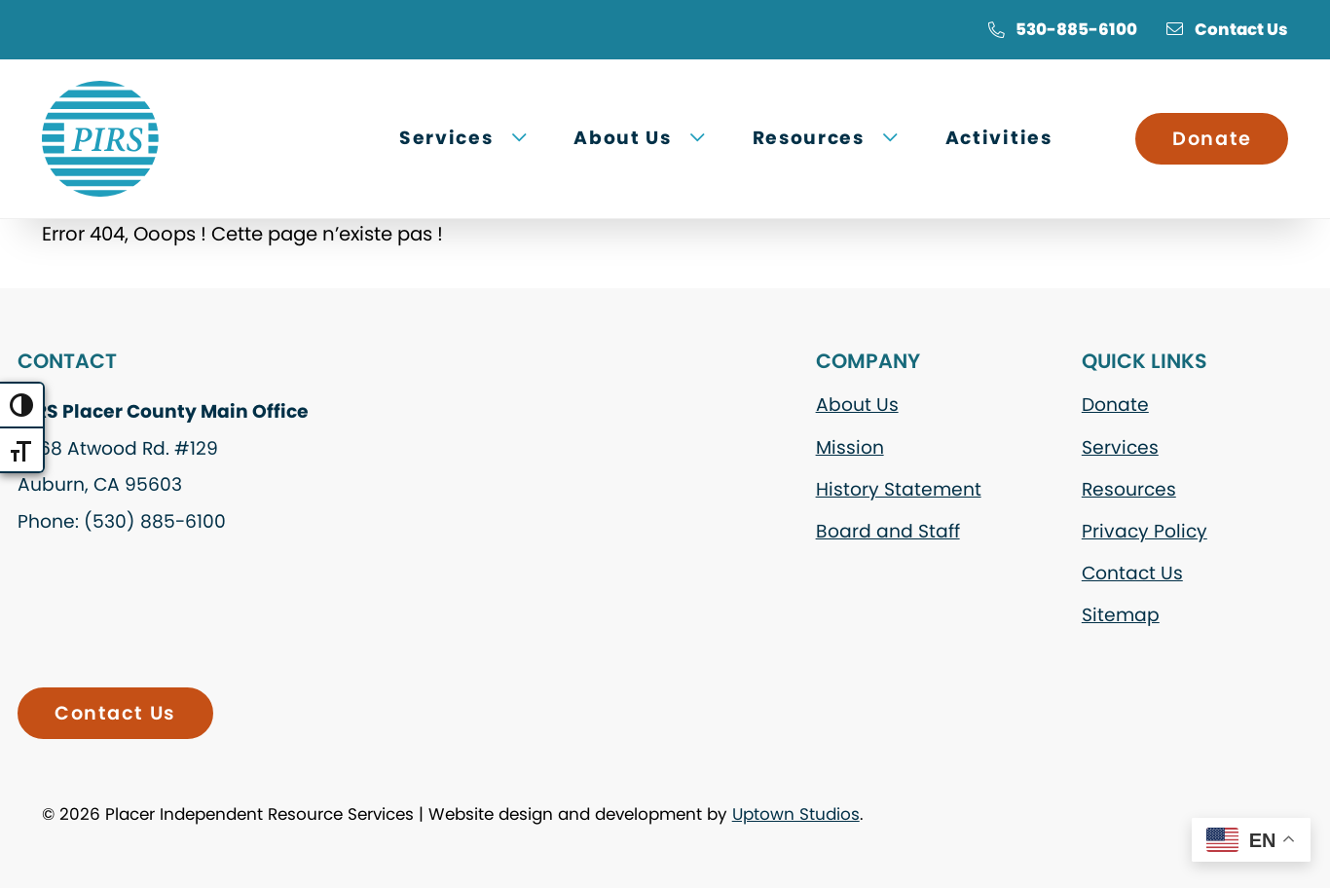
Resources (1129, 489)
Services (1120, 447)
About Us (857, 404)
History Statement (898, 489)
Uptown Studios (796, 814)
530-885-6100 (1062, 29)
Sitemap (1121, 615)
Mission (850, 447)
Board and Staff (888, 531)
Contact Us (1227, 29)
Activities (999, 138)
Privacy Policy (1144, 531)
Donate (1211, 139)
